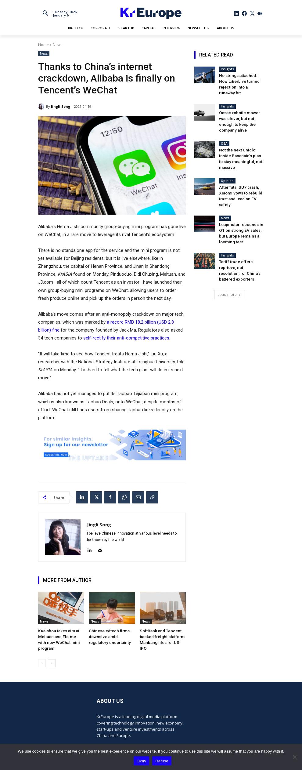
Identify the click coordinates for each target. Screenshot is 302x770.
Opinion (227, 162)
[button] (45, 13)
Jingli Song (60, 106)
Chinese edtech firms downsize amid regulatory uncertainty (111, 635)
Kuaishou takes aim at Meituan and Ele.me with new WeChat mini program (60, 635)
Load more (229, 268)
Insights (227, 69)
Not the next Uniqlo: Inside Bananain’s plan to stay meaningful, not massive (241, 144)
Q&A (224, 133)
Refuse (161, 761)
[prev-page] (42, 655)
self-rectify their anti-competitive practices (126, 338)
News (57, 44)
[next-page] (52, 655)
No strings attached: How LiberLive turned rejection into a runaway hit (240, 80)
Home (43, 44)
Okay (141, 761)
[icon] (237, 13)
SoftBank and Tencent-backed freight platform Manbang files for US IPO (161, 635)
